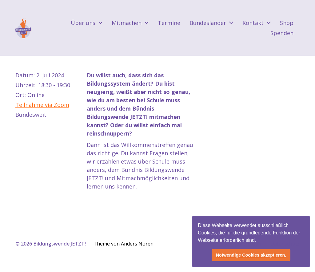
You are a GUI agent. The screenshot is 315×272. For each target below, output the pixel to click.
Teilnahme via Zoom (42, 104)
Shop (286, 23)
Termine (169, 23)
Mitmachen (127, 23)
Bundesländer (207, 23)
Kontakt (253, 23)
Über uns (83, 23)
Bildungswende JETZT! (59, 243)
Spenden (281, 33)
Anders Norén (137, 243)
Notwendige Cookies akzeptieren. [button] (251, 255)
